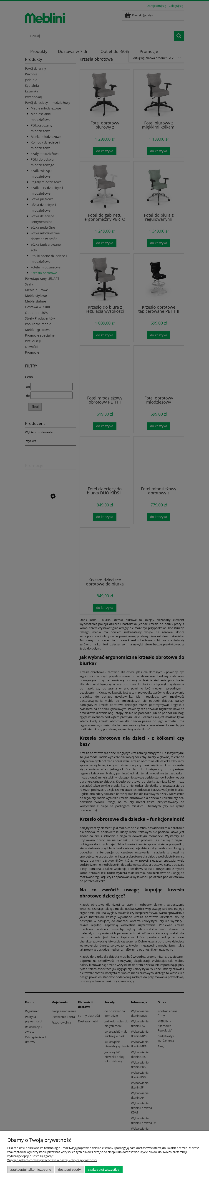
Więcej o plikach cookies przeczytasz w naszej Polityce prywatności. (52, 1160)
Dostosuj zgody (69, 1169)
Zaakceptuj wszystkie (103, 1169)
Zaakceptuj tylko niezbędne (30, 1169)
